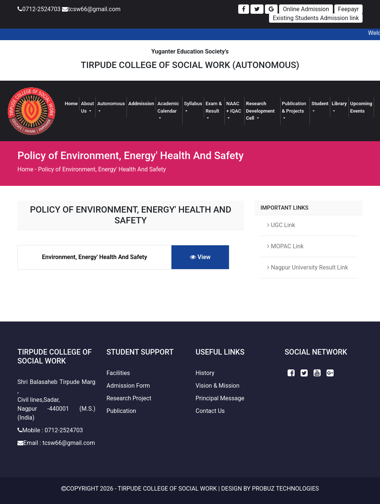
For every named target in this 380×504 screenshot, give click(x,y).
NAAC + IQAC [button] (233, 107)
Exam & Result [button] (214, 107)
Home (72, 103)
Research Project (129, 398)
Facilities (118, 373)
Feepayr (348, 9)
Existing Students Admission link (316, 18)
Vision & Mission (217, 385)
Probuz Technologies (285, 488)
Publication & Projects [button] (294, 107)
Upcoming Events (361, 107)
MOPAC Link (285, 246)
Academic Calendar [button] (168, 107)
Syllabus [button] (193, 103)
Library (339, 103)
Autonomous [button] (111, 103)
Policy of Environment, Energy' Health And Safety (102, 169)
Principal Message (220, 398)
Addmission (141, 103)
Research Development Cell (260, 111)
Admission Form (128, 385)
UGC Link (281, 225)
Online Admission (306, 9)
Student (319, 103)
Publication (121, 410)
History (205, 373)
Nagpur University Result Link (307, 267)
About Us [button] (87, 107)
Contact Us (210, 410)
